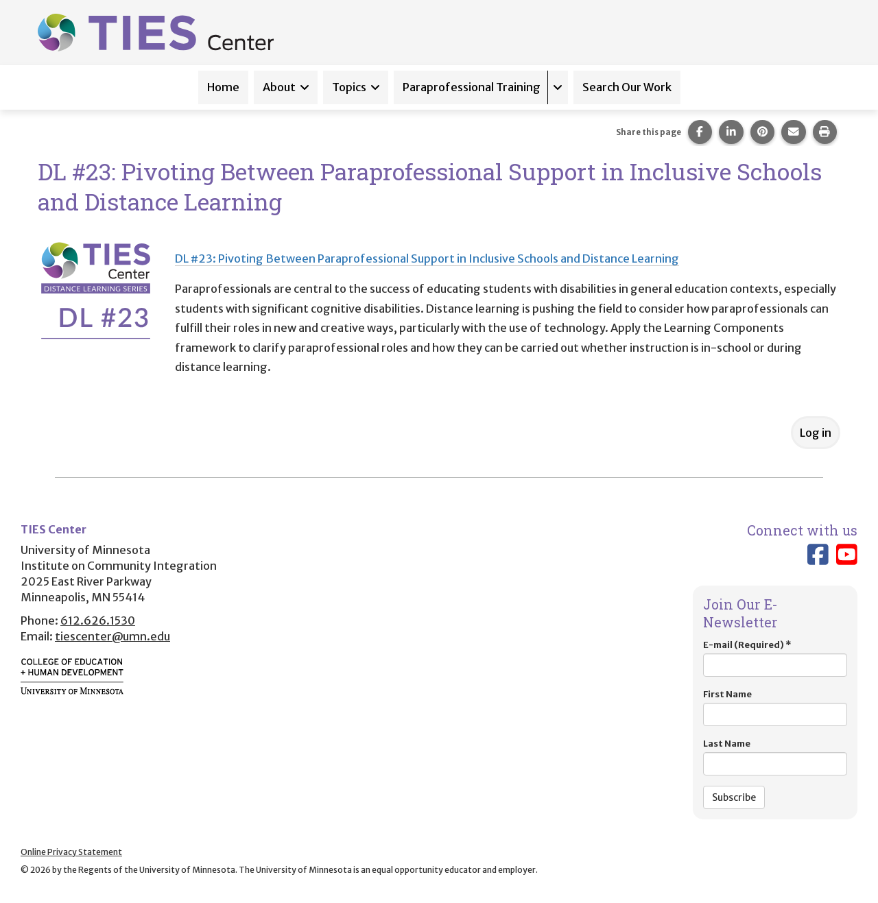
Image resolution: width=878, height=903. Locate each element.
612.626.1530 (97, 620)
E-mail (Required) (775, 658)
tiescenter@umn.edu (112, 636)
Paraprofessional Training (472, 87)
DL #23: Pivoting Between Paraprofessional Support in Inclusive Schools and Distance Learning (427, 258)
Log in (815, 433)
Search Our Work (627, 87)
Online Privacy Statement (71, 852)
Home (223, 87)
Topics (349, 87)
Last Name (775, 756)
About (279, 87)
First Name (775, 707)
